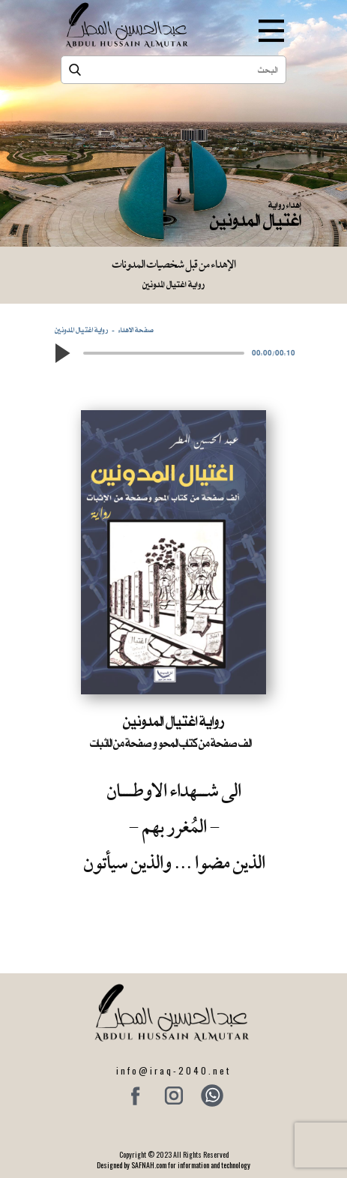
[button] (62, 353)
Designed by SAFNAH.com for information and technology (173, 1165)
